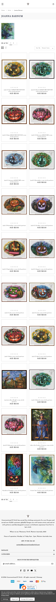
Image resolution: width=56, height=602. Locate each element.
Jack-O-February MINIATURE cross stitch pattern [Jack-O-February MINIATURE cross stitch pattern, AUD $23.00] (41, 136)
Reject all (15, 599)
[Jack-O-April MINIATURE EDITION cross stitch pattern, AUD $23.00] (14, 69)
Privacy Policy (5, 595)
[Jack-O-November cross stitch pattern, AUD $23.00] (14, 205)
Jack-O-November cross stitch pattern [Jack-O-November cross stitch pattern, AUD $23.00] (14, 225)
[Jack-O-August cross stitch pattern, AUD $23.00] (41, 249)
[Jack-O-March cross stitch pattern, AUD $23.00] (41, 379)
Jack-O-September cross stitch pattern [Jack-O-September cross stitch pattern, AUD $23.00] (14, 269)
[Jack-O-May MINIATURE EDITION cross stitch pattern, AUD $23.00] (14, 114)
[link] (28, 588)
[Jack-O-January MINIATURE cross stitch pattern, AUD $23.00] (14, 160)
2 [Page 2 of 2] (13, 43)
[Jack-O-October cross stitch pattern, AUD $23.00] (41, 205)
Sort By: (38, 48)
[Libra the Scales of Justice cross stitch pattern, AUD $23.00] (41, 425)
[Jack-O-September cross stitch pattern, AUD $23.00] (14, 249)
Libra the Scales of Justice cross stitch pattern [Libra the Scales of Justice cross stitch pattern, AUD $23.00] (41, 446)
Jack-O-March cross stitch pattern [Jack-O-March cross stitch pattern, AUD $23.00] (41, 400)
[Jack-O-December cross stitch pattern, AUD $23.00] (41, 160)
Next (17, 43)
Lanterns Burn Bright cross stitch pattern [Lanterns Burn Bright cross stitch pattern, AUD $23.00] (14, 400)
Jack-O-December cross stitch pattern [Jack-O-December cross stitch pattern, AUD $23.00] (41, 180)
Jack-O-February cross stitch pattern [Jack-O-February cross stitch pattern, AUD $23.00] (14, 445)
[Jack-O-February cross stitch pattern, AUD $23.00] (14, 425)
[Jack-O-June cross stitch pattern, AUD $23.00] (41, 292)
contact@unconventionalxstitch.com (28, 544)
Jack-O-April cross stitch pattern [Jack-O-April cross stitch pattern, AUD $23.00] (42, 356)
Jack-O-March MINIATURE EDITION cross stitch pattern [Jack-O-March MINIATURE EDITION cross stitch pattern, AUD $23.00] (42, 90)
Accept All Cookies (27, 599)
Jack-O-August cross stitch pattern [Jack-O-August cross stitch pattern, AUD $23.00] (41, 269)
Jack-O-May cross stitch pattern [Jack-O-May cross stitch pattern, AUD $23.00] (14, 356)
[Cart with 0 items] (53, 4)
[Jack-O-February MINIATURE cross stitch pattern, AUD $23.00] (41, 114)
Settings (5, 599)
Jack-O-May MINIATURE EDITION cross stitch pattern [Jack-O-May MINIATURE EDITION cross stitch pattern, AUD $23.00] (14, 136)
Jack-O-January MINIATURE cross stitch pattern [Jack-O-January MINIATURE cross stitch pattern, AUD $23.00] (14, 181)
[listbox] (48, 48)
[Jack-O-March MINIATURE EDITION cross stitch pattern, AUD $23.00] (41, 69)
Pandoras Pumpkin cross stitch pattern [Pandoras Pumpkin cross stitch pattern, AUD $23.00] (14, 490)
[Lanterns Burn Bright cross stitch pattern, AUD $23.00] (14, 379)
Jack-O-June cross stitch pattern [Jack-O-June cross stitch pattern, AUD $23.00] (42, 313)
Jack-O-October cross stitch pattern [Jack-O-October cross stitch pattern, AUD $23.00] (42, 225)
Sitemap (39, 577)
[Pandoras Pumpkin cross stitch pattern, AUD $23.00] (14, 470)
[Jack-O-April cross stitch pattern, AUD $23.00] (41, 336)
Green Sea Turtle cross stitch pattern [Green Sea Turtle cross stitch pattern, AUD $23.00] (41, 490)
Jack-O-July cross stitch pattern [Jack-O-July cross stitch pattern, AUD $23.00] (14, 313)
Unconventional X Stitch (14, 577)
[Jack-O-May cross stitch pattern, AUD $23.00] (14, 336)
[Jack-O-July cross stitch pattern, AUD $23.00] (14, 292)
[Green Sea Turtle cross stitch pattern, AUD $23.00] (41, 470)
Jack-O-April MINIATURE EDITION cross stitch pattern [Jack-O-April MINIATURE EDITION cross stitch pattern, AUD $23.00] (14, 90)
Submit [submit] (52, 564)
